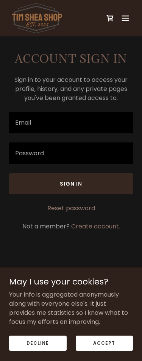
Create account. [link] (95, 226)
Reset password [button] (71, 208)
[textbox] (71, 122)
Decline (38, 342)
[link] (37, 18)
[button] (125, 18)
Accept (104, 342)
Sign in (71, 184)
